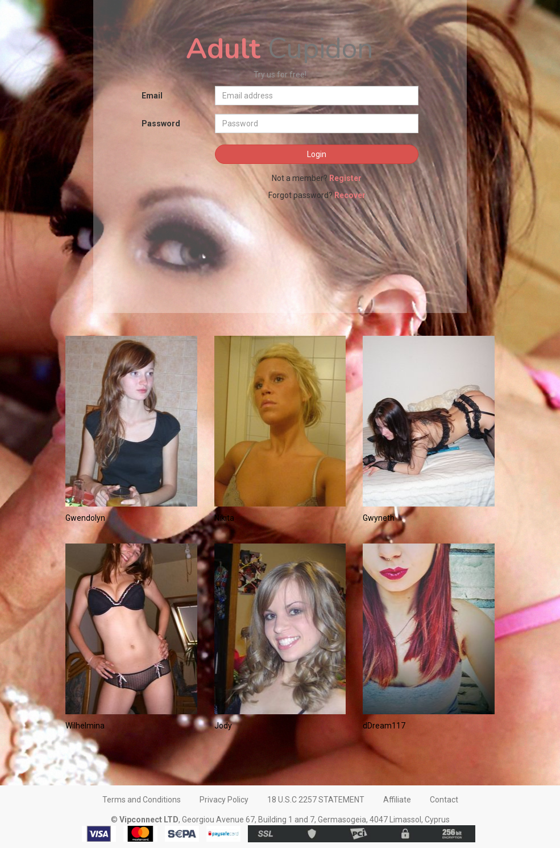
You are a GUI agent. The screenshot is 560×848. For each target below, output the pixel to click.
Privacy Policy (224, 799)
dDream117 (384, 725)
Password (161, 123)
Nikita (224, 517)
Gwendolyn (85, 517)
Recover (350, 195)
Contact (444, 799)
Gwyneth (379, 517)
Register (345, 178)
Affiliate (397, 799)
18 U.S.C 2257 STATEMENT (315, 799)
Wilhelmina (85, 725)
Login (316, 154)
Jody (223, 725)
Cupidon (280, 48)
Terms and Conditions (141, 799)
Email (152, 95)
